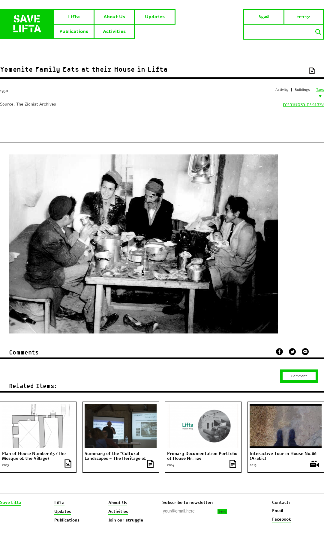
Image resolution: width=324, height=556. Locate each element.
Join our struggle (125, 520)
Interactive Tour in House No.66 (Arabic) (283, 456)
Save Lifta (10, 502)
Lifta (74, 16)
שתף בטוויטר (292, 351)
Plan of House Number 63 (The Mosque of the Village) (34, 456)
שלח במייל (305, 351)
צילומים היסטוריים (303, 104)
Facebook (281, 519)
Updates (155, 16)
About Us (114, 16)
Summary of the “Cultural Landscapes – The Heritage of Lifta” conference (115, 458)
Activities (114, 31)
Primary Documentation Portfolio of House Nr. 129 (202, 456)
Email (277, 511)
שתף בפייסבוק (279, 351)
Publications (73, 31)
